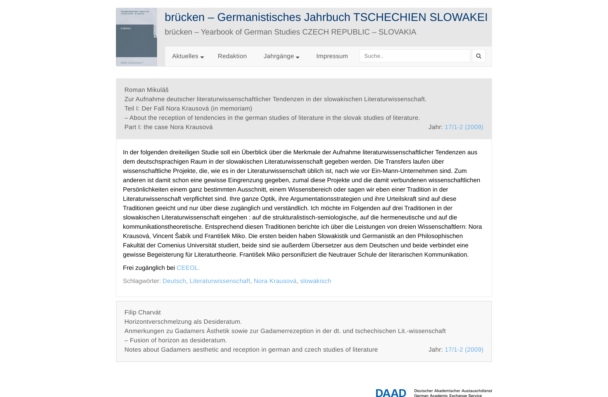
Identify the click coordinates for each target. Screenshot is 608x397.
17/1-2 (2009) (464, 127)
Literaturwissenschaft (220, 281)
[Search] (478, 55)
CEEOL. (188, 268)
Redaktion (232, 56)
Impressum (332, 56)
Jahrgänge (281, 56)
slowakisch (315, 281)
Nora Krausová (275, 281)
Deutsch (174, 281)
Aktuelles (185, 56)
